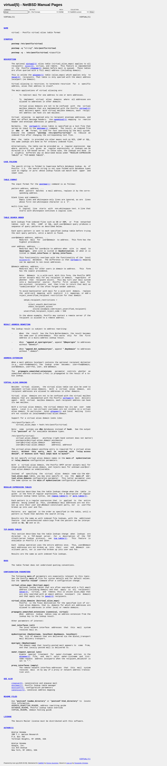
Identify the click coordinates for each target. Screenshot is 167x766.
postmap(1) (17, 685)
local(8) (29, 66)
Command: (8, 9)
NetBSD (41, 763)
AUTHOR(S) (9, 728)
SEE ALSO (8, 679)
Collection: (75, 9)
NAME (6, 28)
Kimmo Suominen (52, 763)
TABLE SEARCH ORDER (14, 217)
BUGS (6, 561)
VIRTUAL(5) (85, 759)
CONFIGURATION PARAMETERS (17, 572)
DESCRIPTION (10, 59)
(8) (36, 68)
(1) (42, 128)
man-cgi (69, 763)
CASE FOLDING (10, 162)
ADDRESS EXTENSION (13, 358)
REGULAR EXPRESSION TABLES (18, 487)
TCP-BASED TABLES (13, 529)
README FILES (10, 696)
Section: (32, 9)
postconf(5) (17, 687)
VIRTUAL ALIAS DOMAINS (15, 382)
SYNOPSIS (8, 39)
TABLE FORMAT (10, 179)
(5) (31, 64)
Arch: (62, 9)
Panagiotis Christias (81, 763)
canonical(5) (18, 690)
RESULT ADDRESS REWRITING (17, 324)
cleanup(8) (17, 683)
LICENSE (7, 716)
